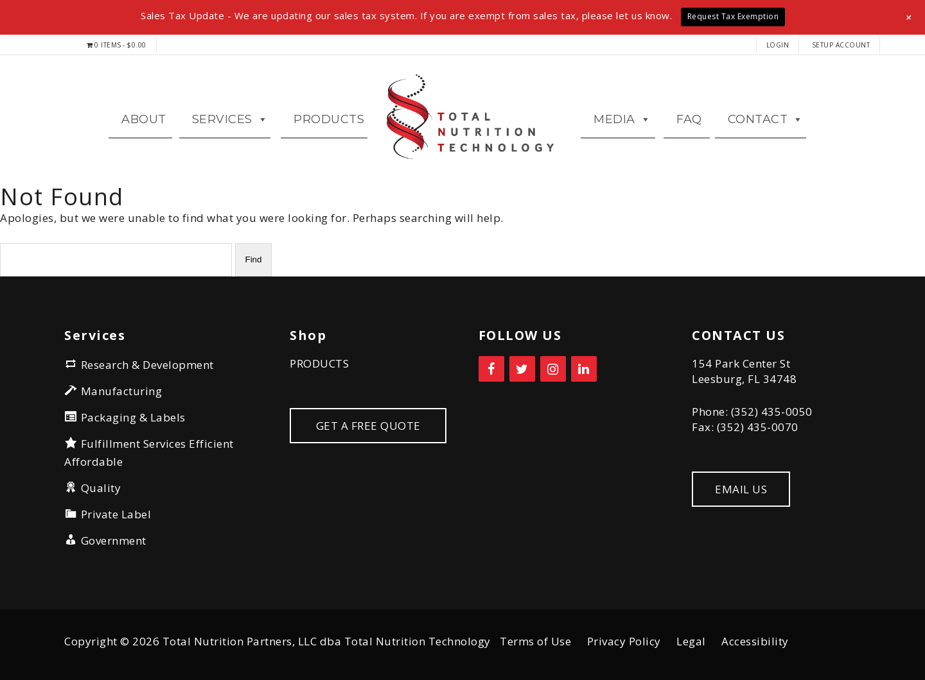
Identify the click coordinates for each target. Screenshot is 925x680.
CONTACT (766, 119)
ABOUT (143, 119)
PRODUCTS (319, 363)
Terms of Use (535, 641)
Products (329, 119)
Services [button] (230, 119)
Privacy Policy (624, 641)
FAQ (689, 119)
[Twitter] (522, 369)
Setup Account (841, 44)
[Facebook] (491, 369)
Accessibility (755, 641)
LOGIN (777, 44)
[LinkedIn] (584, 369)
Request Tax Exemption (733, 16)
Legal (691, 641)
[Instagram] (553, 369)
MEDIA (622, 119)
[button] (909, 17)
